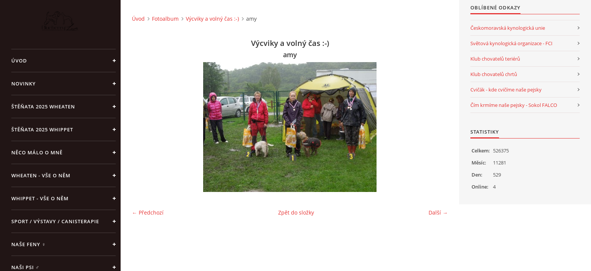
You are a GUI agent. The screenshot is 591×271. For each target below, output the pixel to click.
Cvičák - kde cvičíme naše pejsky (506, 89)
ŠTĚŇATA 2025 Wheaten (43, 106)
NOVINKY (23, 83)
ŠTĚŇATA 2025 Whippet (42, 129)
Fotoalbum (165, 18)
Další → (438, 212)
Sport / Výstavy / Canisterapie (55, 221)
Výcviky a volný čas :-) (212, 18)
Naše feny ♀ (28, 244)
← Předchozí (148, 212)
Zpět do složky (296, 212)
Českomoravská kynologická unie (507, 27)
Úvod (19, 60)
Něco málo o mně (37, 152)
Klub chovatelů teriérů (495, 58)
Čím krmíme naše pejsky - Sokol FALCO (513, 105)
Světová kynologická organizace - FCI (511, 43)
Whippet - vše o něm (40, 198)
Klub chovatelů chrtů (493, 74)
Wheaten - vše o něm (40, 175)
